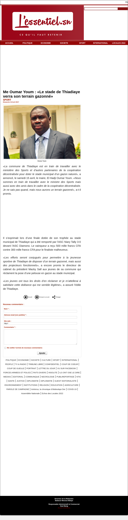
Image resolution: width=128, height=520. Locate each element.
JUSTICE (55, 382)
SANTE (43, 382)
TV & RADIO (48, 363)
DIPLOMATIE (71, 382)
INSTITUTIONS (15, 390)
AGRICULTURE (67, 390)
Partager (64, 296)
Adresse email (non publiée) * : (15, 315)
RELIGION (32, 390)
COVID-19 (14, 398)
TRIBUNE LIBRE (68, 363)
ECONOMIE (46, 43)
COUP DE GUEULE (65, 367)
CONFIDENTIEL (16, 367)
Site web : (7, 321)
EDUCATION (48, 390)
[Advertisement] (42, 68)
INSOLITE (56, 375)
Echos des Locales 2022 (63, 398)
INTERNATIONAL (100, 43)
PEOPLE (33, 363)
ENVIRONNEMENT (66, 386)
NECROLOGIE (72, 378)
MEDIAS (20, 378)
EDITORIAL (34, 378)
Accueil (20, 296)
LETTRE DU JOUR (30, 371)
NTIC (34, 382)
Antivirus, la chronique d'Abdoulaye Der (58, 394)
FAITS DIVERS (40, 375)
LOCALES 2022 (118, 43)
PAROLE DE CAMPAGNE (18, 394)
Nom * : (6, 309)
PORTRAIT (9, 371)
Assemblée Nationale (34, 398)
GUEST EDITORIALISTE (38, 386)
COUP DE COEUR (39, 367)
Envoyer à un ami (41, 296)
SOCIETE (64, 43)
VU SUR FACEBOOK (55, 371)
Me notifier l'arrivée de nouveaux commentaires (24, 347)
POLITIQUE (27, 43)
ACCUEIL (9, 43)
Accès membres (64, 513)
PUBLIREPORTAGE (17, 382)
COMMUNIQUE (52, 378)
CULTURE (59, 359)
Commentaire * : (10, 327)
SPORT (82, 43)
